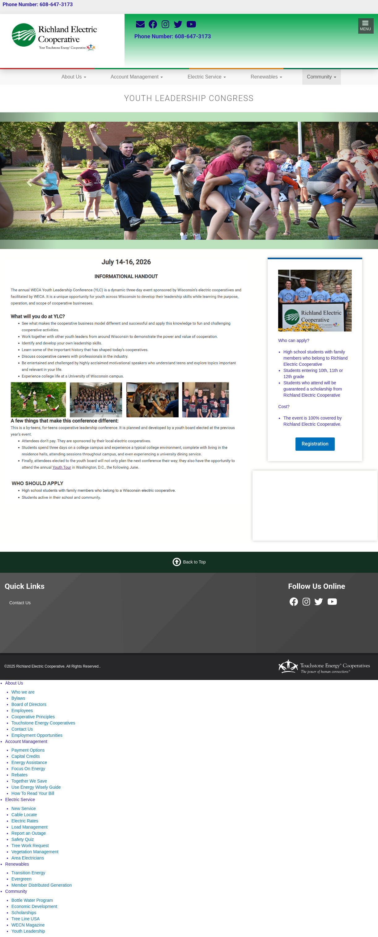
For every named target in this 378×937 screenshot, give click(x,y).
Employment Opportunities (36, 735)
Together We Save (29, 781)
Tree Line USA (25, 918)
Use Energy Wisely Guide (36, 787)
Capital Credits (25, 756)
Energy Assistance (29, 762)
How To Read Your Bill (32, 793)
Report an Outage (28, 833)
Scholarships (23, 912)
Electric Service (207, 76)
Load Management (29, 827)
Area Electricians (27, 857)
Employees (22, 710)
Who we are (23, 692)
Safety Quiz (22, 839)
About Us (74, 76)
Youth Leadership (28, 931)
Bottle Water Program (32, 900)
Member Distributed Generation (41, 885)
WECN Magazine (28, 924)
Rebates (19, 774)
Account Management (137, 76)
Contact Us (20, 602)
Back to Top (194, 561)
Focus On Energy (28, 768)
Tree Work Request (30, 845)
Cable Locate (24, 814)
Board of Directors (28, 704)
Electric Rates (24, 820)
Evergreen (21, 878)
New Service (23, 808)
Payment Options (28, 750)
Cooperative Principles (33, 716)
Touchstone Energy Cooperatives (43, 722)
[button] (28, 180)
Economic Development (34, 906)
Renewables (266, 76)
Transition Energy (28, 872)
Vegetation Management (34, 851)
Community (321, 76)
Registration (315, 444)
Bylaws (18, 698)
